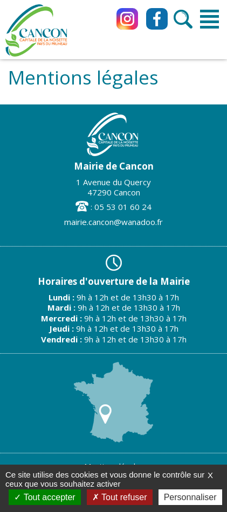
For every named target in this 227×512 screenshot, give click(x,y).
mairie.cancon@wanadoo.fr (113, 221)
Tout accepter (44, 497)
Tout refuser (119, 497)
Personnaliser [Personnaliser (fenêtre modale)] (190, 497)
